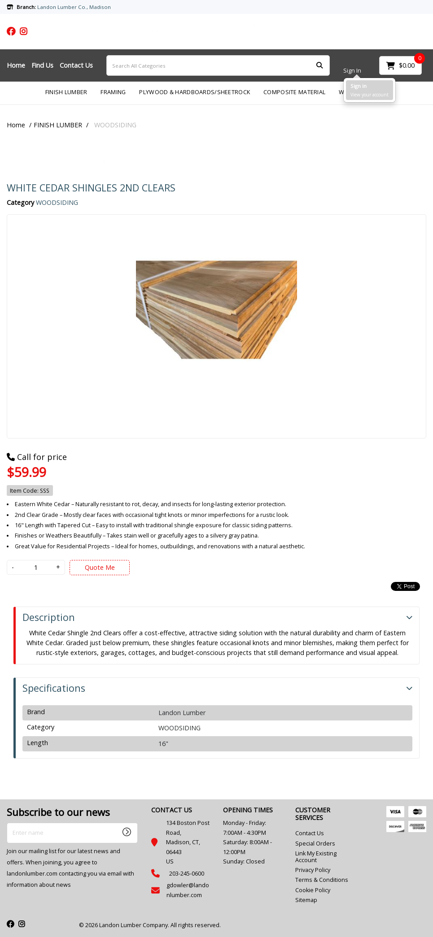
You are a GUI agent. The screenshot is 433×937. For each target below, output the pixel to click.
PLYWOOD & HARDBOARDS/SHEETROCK (194, 92)
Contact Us (76, 65)
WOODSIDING (115, 125)
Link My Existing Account (316, 856)
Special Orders (315, 843)
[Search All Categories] (218, 65)
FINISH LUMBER (66, 92)
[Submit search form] (319, 66)
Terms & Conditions (321, 880)
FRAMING (113, 92)
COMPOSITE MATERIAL (294, 92)
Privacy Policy (312, 870)
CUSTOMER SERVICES (312, 813)
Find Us (42, 65)
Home (16, 65)
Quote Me (100, 567)
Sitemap (306, 900)
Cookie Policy (312, 890)
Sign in (358, 85)
